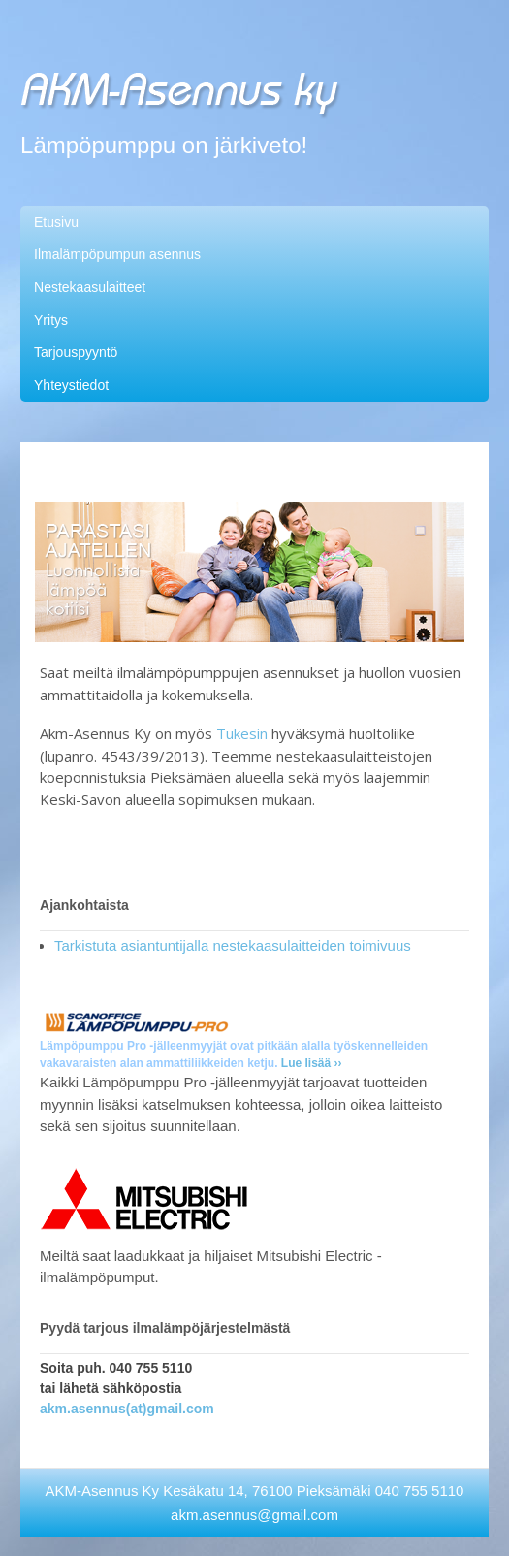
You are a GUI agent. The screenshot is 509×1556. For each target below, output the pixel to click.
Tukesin (242, 733)
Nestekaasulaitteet (89, 287)
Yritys (51, 320)
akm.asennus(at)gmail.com (127, 1408)
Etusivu (56, 222)
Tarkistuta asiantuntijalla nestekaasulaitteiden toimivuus (232, 945)
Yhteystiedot (71, 385)
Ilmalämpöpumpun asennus (117, 254)
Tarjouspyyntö (75, 352)
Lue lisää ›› (311, 1063)
